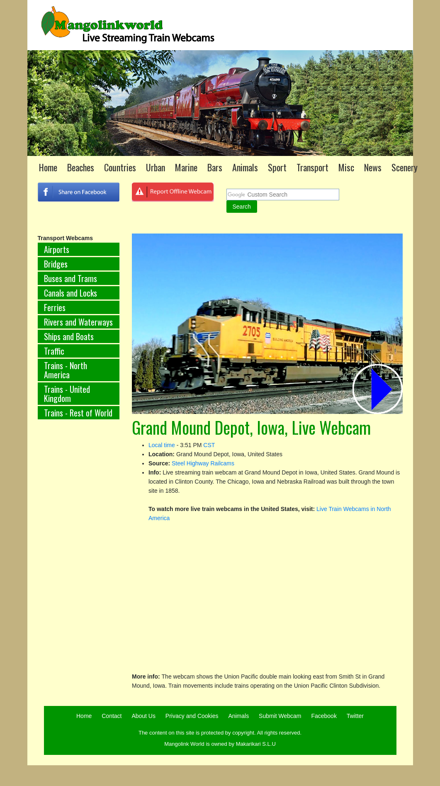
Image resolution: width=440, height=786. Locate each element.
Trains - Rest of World (78, 412)
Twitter (355, 716)
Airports (56, 249)
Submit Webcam (280, 716)
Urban (155, 167)
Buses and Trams (70, 278)
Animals (245, 167)
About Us (143, 716)
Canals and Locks (70, 293)
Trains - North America (65, 370)
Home (48, 167)
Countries (120, 167)
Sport (277, 167)
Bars (214, 167)
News (373, 167)
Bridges (56, 264)
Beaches (80, 167)
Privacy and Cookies (192, 716)
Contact (112, 716)
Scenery (404, 167)
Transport (312, 167)
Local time (161, 445)
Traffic (54, 351)
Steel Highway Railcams (203, 463)
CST (209, 445)
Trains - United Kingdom (67, 393)
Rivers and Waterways (78, 322)
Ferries (55, 307)
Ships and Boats (69, 336)
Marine (186, 167)
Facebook (323, 716)
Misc (346, 167)
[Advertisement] (66, 563)
